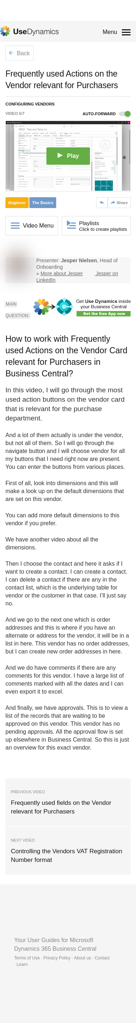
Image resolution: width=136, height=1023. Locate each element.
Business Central (70, 740)
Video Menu (38, 226)
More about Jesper (62, 273)
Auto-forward (107, 114)
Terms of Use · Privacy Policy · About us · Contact (62, 958)
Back (19, 53)
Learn (22, 964)
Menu (110, 32)
